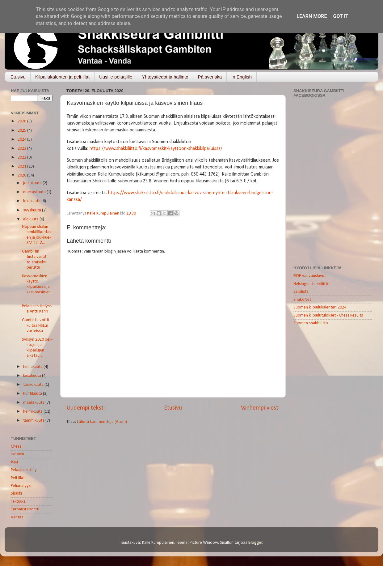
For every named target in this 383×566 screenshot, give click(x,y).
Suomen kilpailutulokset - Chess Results (328, 315)
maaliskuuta (34, 402)
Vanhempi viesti (260, 408)
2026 (22, 121)
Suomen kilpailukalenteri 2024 (319, 307)
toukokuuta (33, 384)
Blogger (255, 542)
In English (241, 76)
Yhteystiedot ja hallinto (165, 76)
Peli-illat (18, 478)
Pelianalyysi (21, 485)
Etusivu (18, 76)
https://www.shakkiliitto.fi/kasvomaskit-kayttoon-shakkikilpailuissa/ (156, 148)
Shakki (16, 493)
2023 (22, 148)
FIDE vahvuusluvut (309, 276)
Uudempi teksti (85, 408)
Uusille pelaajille (116, 76)
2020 (22, 175)
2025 (22, 130)
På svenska (210, 76)
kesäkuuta (32, 375)
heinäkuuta (33, 366)
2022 (22, 157)
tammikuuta (34, 420)
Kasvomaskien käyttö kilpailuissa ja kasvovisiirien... (37, 287)
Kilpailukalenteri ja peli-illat (62, 76)
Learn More (312, 16)
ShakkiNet (302, 299)
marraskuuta (35, 192)
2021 (22, 166)
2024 (22, 139)
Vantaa (17, 517)
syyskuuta (32, 210)
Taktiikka (18, 501)
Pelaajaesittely (24, 470)
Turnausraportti (25, 509)
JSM (14, 462)
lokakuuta (32, 201)
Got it (340, 16)
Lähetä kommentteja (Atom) (102, 421)
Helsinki (17, 454)
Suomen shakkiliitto (310, 323)
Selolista (301, 291)
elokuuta (31, 219)
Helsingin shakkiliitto (311, 284)
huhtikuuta (33, 393)
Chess (16, 446)
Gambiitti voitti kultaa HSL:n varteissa (35, 325)
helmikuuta (33, 411)
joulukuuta (33, 183)
